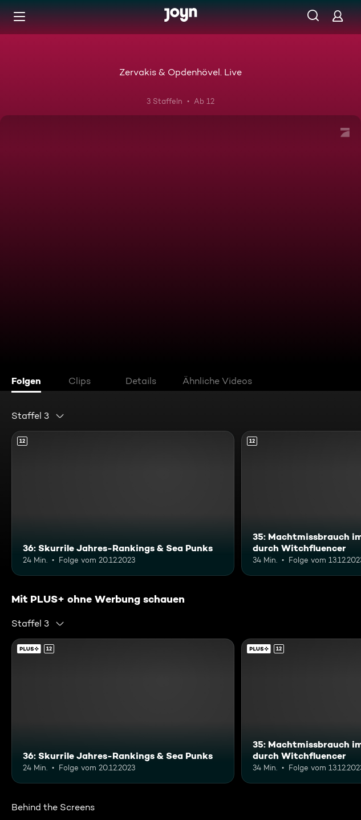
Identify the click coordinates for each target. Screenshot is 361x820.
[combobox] (38, 416)
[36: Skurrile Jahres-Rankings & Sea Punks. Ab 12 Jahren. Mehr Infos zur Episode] (122, 503)
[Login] (338, 16)
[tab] (29, 382)
